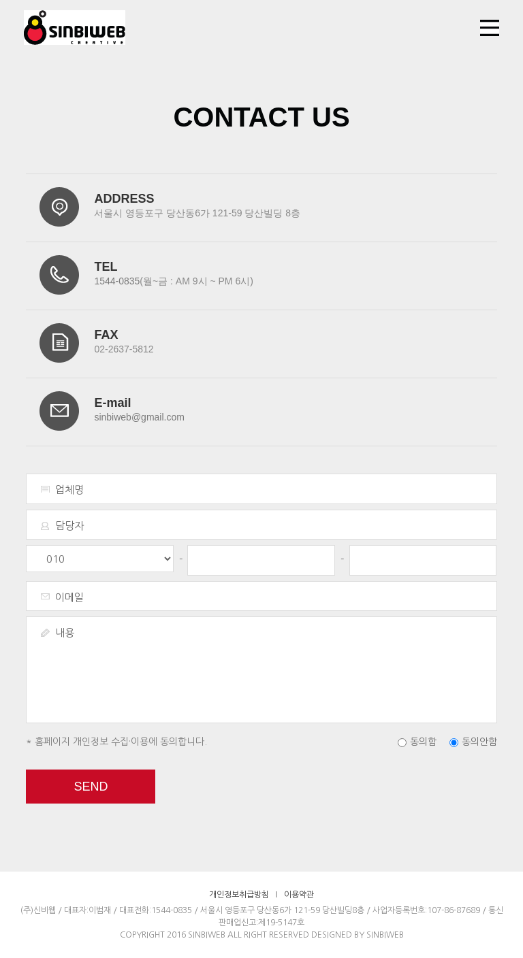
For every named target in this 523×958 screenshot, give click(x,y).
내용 (64, 632)
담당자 (69, 526)
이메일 (69, 597)
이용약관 (299, 895)
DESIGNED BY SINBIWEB (357, 935)
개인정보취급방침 (239, 895)
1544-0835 (117, 281)
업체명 (69, 489)
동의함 (423, 741)
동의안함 (479, 741)
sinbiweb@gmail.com (139, 417)
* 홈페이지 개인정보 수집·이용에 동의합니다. (116, 741)
